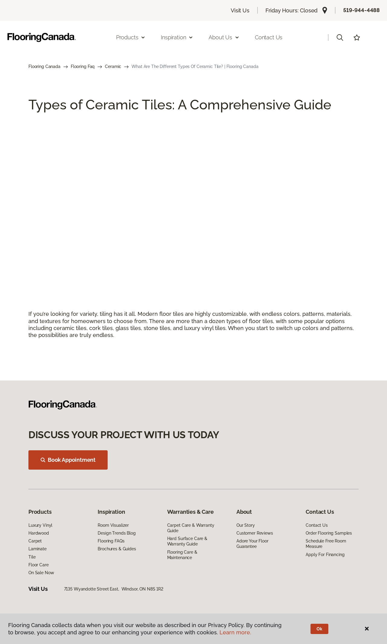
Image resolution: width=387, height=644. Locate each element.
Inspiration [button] (177, 37)
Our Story (245, 525)
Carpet (35, 541)
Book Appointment (68, 460)
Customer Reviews (254, 533)
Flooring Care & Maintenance (182, 555)
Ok (319, 628)
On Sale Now (41, 572)
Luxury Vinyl (40, 525)
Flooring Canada (44, 66)
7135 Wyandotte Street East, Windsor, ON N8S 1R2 (113, 589)
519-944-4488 (361, 10)
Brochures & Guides (117, 548)
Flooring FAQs (111, 541)
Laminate (37, 548)
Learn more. (235, 632)
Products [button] (131, 37)
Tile (31, 557)
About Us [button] (224, 37)
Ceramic (113, 66)
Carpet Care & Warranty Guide (190, 528)
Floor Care (38, 564)
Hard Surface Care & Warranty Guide (187, 541)
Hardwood (38, 533)
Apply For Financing (325, 554)
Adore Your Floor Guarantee (252, 544)
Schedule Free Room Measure (326, 544)
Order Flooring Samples (329, 533)
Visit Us (240, 10)
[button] (340, 37)
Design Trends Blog (116, 533)
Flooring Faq (83, 66)
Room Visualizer (113, 525)
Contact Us (268, 37)
